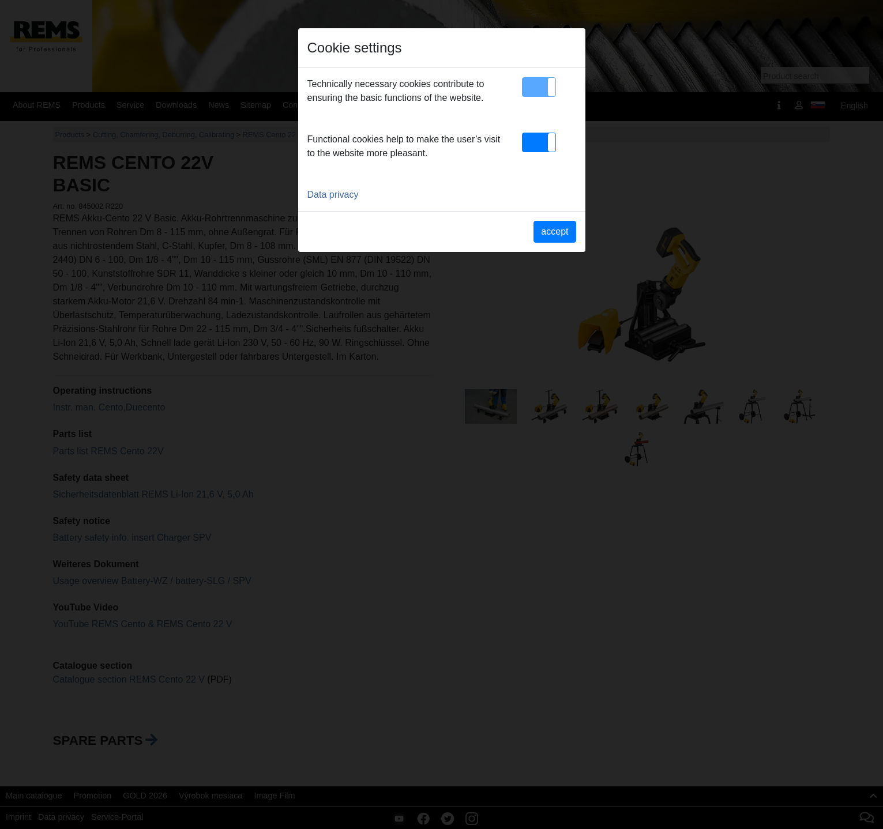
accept (554, 231)
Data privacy (333, 194)
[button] (539, 87)
